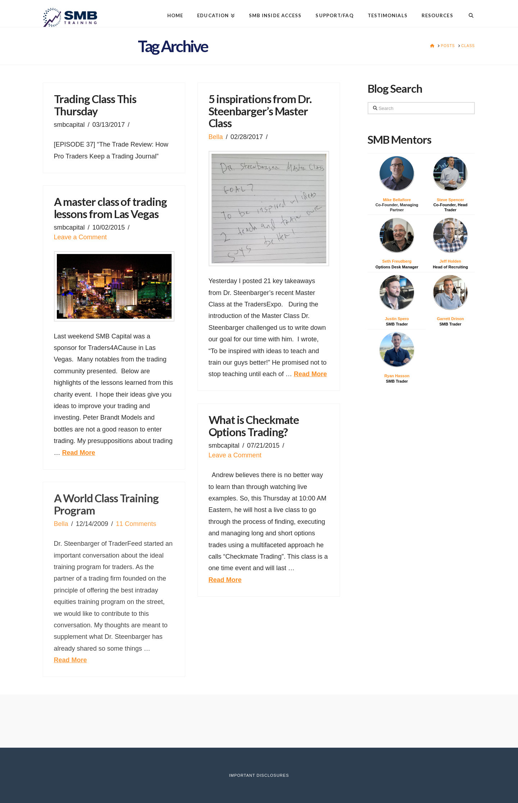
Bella (216, 136)
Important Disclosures (259, 775)
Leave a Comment (80, 237)
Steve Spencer (450, 200)
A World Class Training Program (106, 504)
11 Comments (136, 523)
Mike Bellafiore (397, 200)
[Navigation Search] (467, 10)
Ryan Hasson (396, 376)
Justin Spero (397, 319)
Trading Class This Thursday (95, 105)
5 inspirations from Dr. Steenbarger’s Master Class (260, 111)
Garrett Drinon (450, 319)
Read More (310, 374)
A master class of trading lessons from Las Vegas (110, 208)
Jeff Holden (450, 261)
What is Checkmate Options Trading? (254, 426)
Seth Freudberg (397, 261)
